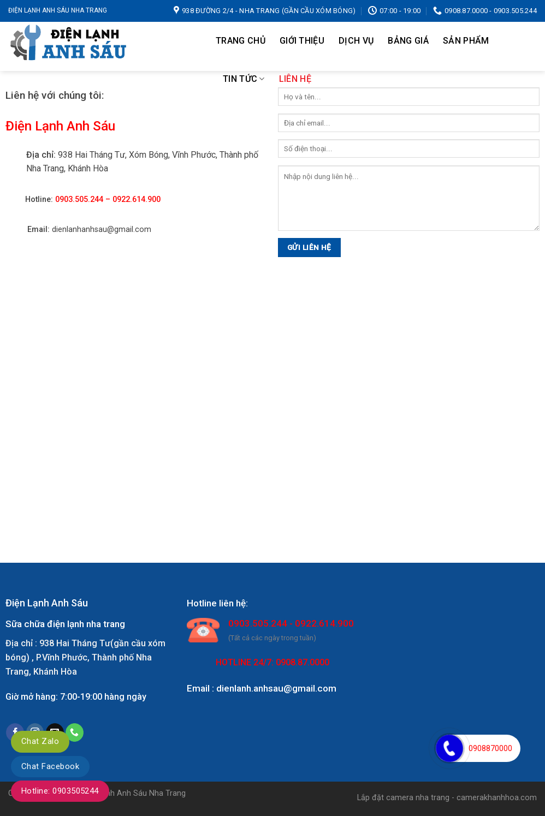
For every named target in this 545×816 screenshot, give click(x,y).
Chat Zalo (40, 741)
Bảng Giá (408, 40)
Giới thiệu (302, 40)
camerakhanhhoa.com (497, 797)
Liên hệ (295, 79)
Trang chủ (240, 40)
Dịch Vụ (356, 40)
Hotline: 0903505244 (60, 791)
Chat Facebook (50, 766)
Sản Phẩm (466, 40)
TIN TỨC (244, 79)
